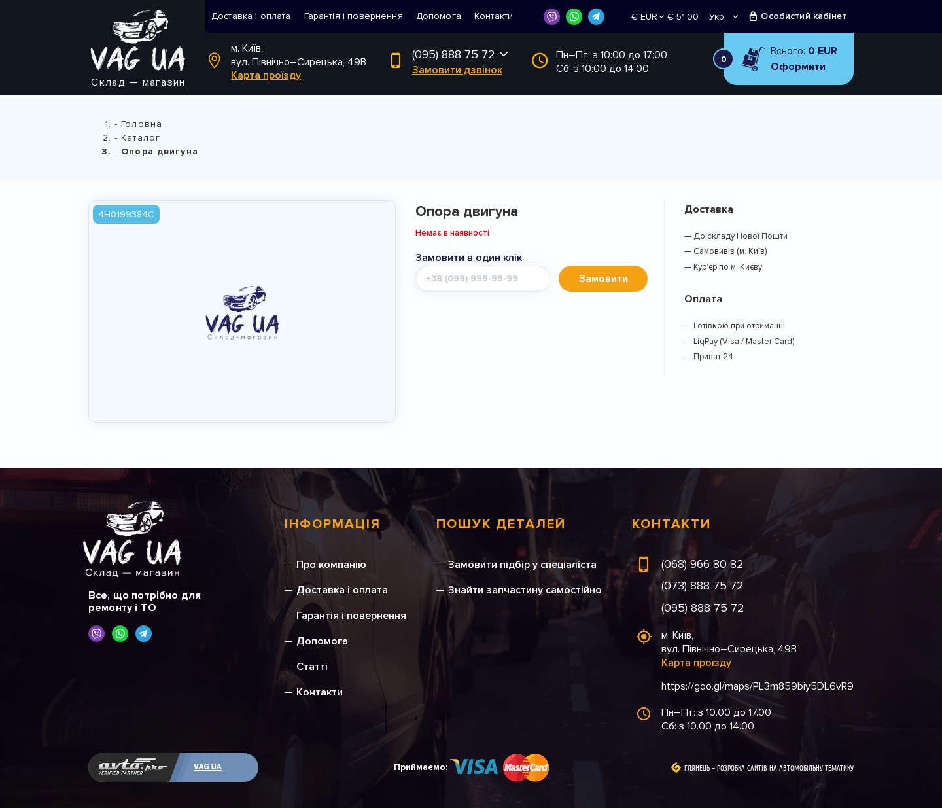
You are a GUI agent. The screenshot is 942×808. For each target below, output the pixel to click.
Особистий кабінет (803, 16)
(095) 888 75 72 (453, 54)
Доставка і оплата (251, 16)
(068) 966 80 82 (702, 564)
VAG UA (208, 766)
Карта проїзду (266, 75)
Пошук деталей (501, 524)
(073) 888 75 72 (702, 585)
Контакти (493, 16)
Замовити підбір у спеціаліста (522, 564)
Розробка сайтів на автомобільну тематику (785, 769)
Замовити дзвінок (457, 70)
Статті (312, 666)
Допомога (438, 16)
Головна (141, 124)
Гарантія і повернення (353, 16)
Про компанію (331, 564)
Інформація (333, 524)
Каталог (140, 137)
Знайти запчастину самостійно (525, 590)
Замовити (603, 278)
